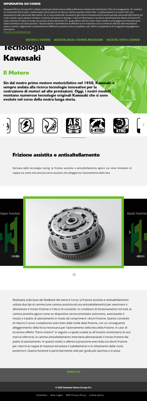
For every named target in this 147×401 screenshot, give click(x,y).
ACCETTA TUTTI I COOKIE (123, 39)
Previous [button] (3, 125)
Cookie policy (96, 395)
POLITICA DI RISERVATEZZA (17, 32)
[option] (26, 125)
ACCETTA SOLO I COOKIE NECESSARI (78, 39)
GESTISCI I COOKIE (38, 39)
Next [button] (143, 125)
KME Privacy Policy (76, 395)
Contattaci (42, 395)
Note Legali (56, 395)
